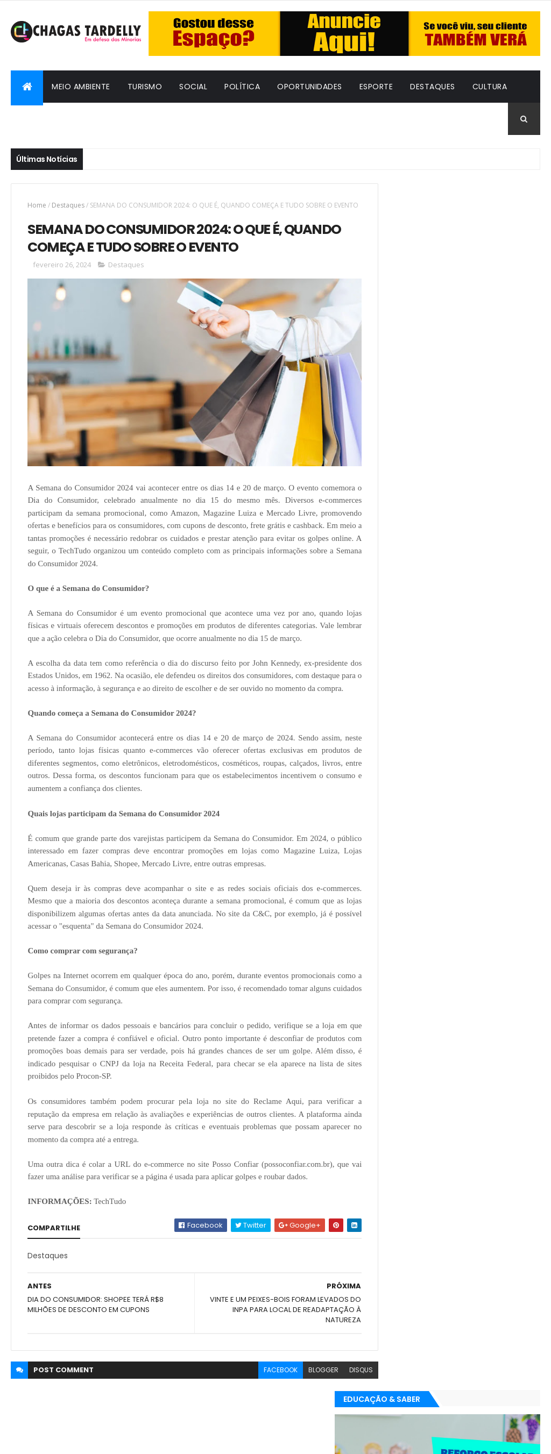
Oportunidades (309, 86)
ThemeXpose (70, 1439)
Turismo (145, 86)
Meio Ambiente (81, 86)
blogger (303, 1382)
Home (36, 205)
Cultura (489, 86)
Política (242, 86)
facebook (261, 1382)
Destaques (432, 86)
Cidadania (130, 118)
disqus (341, 1382)
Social (193, 86)
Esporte (376, 86)
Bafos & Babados (55, 118)
